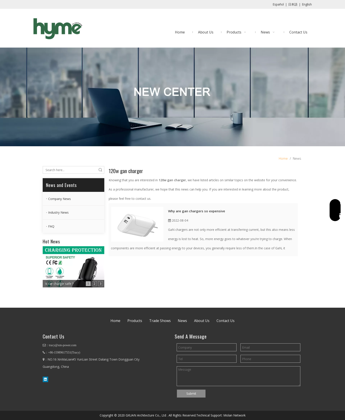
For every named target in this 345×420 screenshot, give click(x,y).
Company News (59, 199)
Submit (191, 393)
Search (100, 170)
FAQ (51, 226)
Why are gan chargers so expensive (196, 211)
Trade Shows (160, 320)
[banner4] (172, 97)
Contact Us (226, 320)
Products (134, 320)
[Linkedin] (45, 379)
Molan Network (234, 415)
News (182, 320)
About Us (201, 320)
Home (115, 320)
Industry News (58, 212)
